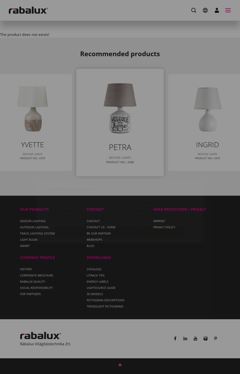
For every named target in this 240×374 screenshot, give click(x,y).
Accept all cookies (162, 207)
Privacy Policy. (136, 195)
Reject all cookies (117, 207)
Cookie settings (74, 207)
